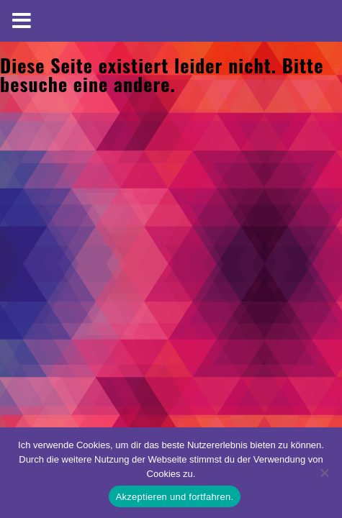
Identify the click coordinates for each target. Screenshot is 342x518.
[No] (324, 472)
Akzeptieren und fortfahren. (175, 496)
